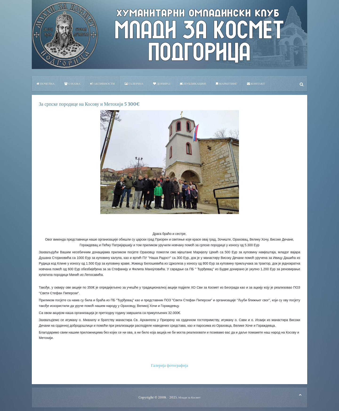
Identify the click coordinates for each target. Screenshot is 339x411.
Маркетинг (226, 84)
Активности (102, 84)
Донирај (161, 84)
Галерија (134, 84)
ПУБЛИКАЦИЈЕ (193, 84)
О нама (72, 84)
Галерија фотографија (169, 365)
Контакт (256, 84)
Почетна (45, 84)
